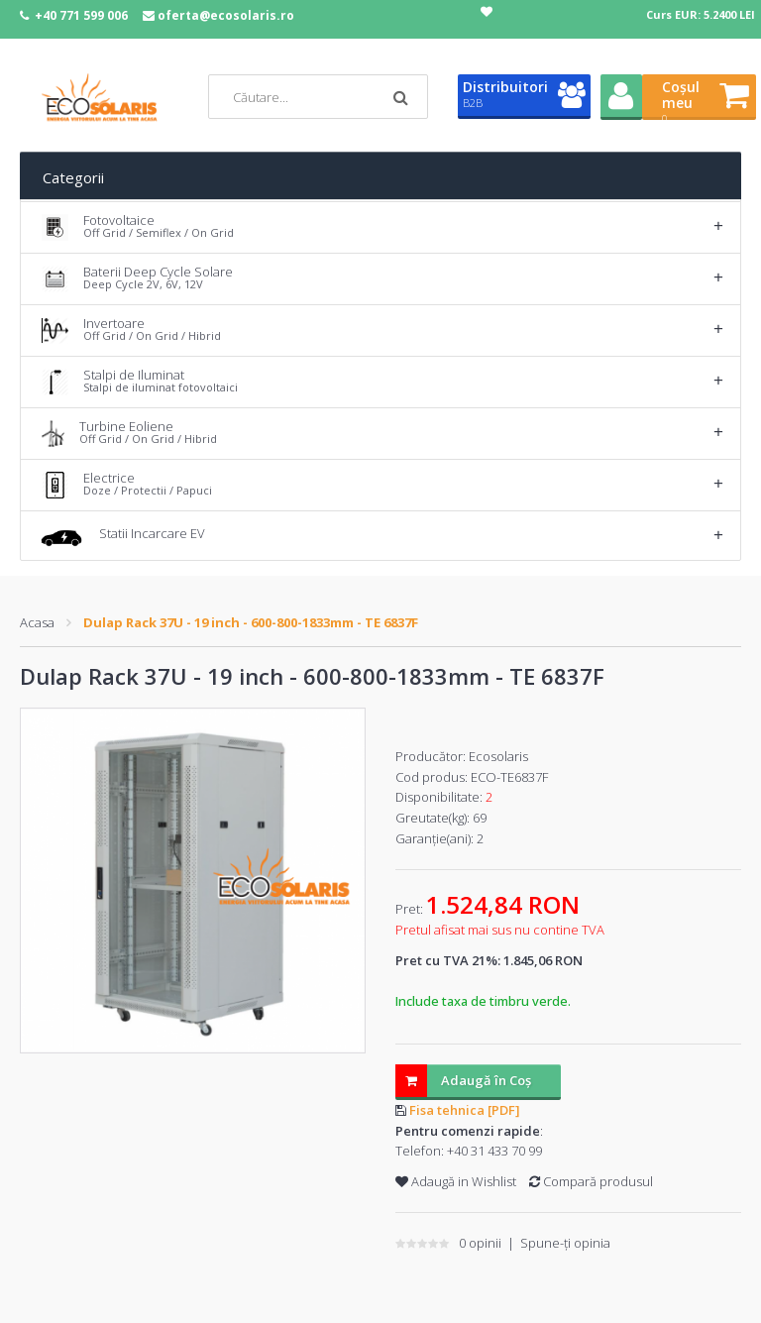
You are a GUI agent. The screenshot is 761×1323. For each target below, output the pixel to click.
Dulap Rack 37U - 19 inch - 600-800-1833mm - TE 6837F (250, 622)
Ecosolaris (498, 756)
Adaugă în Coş (463, 1080)
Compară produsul (591, 1181)
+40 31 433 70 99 (494, 1150)
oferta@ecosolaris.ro (226, 15)
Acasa (37, 622)
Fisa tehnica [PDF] (464, 1110)
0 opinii (480, 1243)
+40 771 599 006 (81, 15)
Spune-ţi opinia (565, 1243)
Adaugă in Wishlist (455, 1181)
